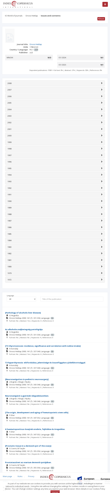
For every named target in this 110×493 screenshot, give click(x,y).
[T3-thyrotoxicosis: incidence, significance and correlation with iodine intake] (43, 346)
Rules (20, 476)
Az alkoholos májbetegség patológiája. (24, 329)
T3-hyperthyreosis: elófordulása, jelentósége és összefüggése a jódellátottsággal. (45, 362)
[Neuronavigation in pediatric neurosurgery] (27, 379)
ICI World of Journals (13, 15)
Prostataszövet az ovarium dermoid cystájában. (28, 462)
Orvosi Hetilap (31, 15)
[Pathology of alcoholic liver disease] (23, 312)
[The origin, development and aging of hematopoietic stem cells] (36, 412)
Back (101, 18)
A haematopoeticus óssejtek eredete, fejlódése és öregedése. (35, 429)
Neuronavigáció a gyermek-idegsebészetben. (27, 396)
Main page (7, 476)
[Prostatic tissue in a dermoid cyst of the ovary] (28, 446)
